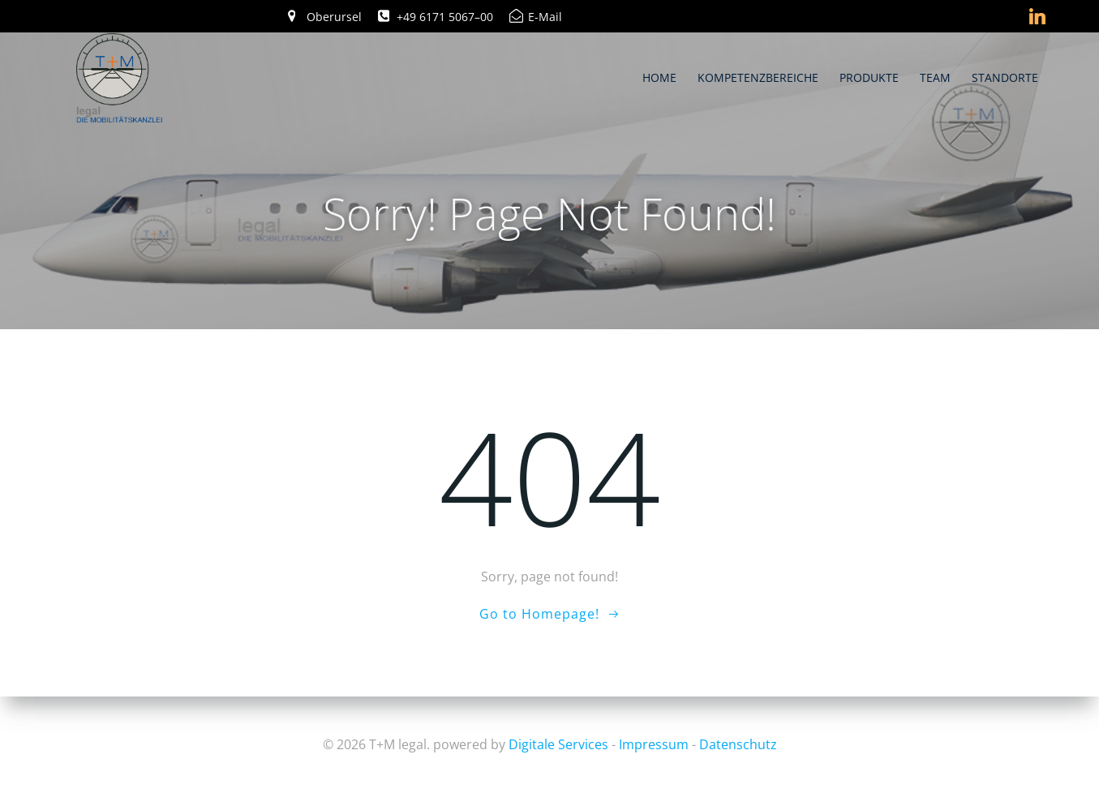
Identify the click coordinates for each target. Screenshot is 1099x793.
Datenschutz (738, 744)
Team (936, 76)
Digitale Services (558, 744)
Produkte (869, 76)
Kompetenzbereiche (758, 76)
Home (660, 76)
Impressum (654, 744)
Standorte (1005, 76)
